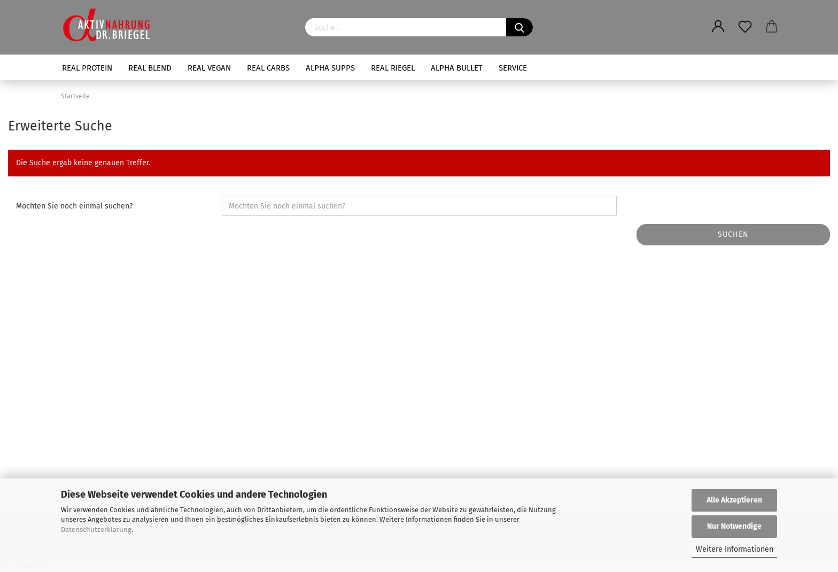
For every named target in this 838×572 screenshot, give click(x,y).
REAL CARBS (268, 68)
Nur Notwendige (734, 526)
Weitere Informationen (734, 549)
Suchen (733, 234)
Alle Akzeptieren (734, 500)
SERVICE (513, 68)
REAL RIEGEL (393, 68)
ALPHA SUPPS (330, 68)
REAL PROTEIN (87, 68)
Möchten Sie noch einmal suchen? (74, 206)
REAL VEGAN (209, 68)
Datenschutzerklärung (96, 529)
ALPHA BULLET (457, 68)
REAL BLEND (150, 68)
